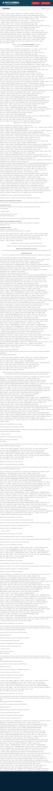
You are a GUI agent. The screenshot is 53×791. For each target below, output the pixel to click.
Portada (43, 8)
